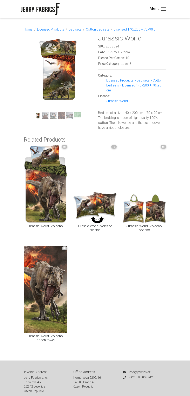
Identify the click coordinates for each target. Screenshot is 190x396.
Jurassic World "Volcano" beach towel (45, 338)
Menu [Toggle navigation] (158, 9)
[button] (29, 76)
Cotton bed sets (97, 29)
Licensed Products (50, 29)
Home (28, 29)
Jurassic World (117, 101)
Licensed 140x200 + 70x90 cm (136, 29)
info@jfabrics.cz (139, 372)
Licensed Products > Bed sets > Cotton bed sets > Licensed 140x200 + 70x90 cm (134, 85)
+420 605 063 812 (141, 377)
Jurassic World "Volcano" (45, 226)
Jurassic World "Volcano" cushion (95, 228)
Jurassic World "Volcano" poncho (144, 228)
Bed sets (75, 29)
